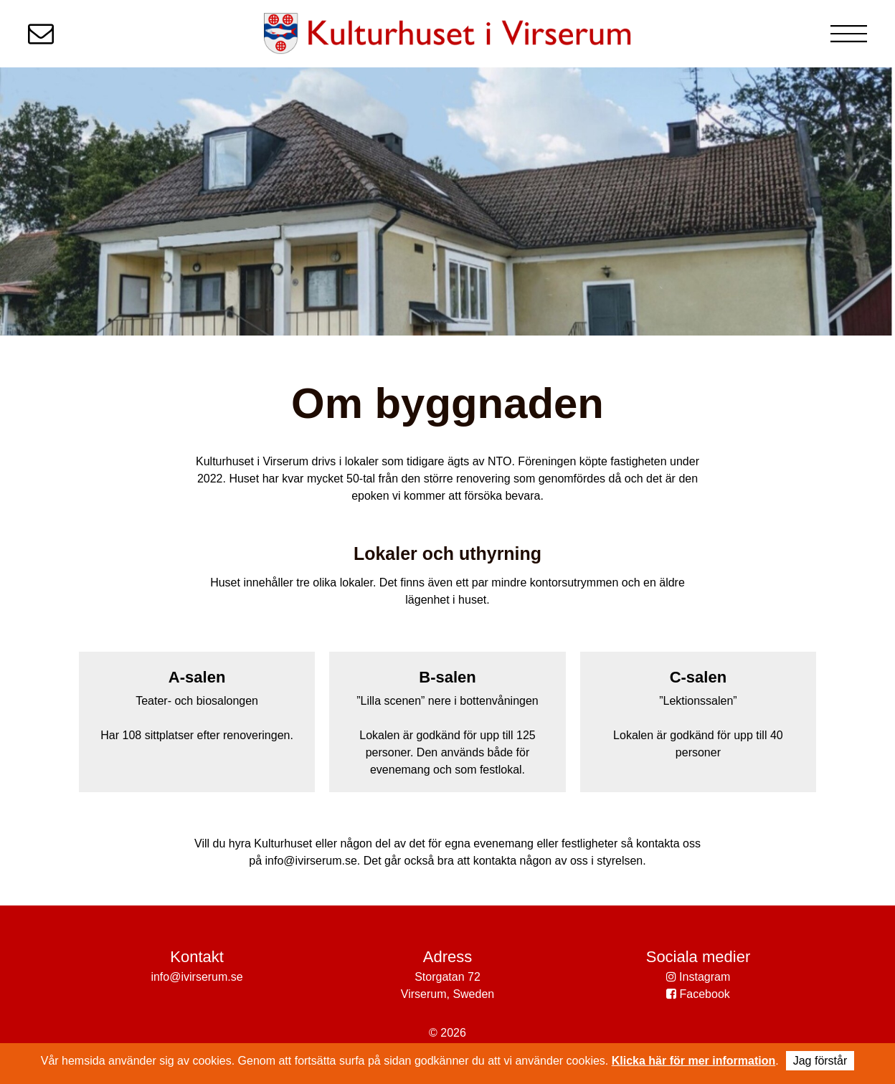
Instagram (698, 977)
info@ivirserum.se (196, 977)
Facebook (698, 994)
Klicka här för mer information (694, 1061)
